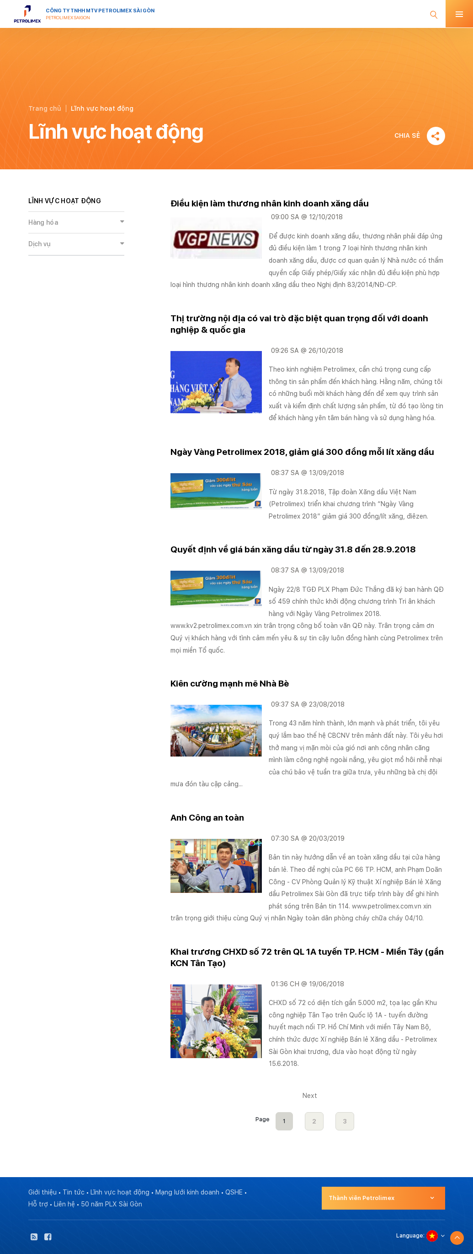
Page (262, 1119)
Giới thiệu (42, 1192)
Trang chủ (44, 108)
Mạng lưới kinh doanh (187, 1192)
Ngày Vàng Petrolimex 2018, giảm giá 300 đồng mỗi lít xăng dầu (302, 452)
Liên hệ (64, 1204)
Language (409, 1235)
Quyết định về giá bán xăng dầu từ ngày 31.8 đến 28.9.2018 (293, 549)
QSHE (234, 1192)
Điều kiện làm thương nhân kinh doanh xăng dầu (269, 203)
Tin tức (74, 1192)
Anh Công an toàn (207, 817)
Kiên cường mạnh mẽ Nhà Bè (229, 683)
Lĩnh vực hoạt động (119, 1192)
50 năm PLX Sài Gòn (111, 1204)
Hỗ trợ (38, 1204)
